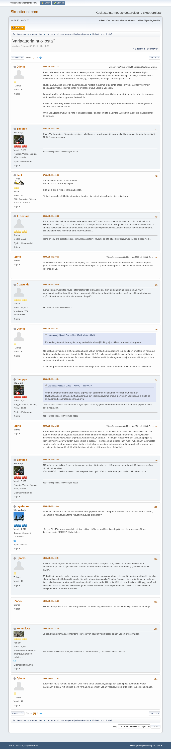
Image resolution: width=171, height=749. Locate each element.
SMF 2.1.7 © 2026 (16, 745)
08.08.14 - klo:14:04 (51, 379)
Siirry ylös (17, 713)
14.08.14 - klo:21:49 (51, 678)
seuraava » (152, 48)
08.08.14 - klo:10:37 (51, 329)
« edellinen (139, 48)
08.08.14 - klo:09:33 (51, 257)
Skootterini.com (24, 11)
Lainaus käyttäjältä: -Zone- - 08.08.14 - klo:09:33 (70, 386)
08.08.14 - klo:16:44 (51, 506)
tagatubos (23, 506)
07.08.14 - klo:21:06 (51, 175)
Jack (20, 175)
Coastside (23, 284)
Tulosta (154, 58)
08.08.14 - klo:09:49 (51, 284)
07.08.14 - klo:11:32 (51, 67)
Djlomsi (21, 66)
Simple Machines (31, 745)
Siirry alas (17, 58)
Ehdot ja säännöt (144, 745)
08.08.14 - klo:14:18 (51, 426)
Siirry (114, 726)
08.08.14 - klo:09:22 (51, 216)
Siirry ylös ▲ (157, 745)
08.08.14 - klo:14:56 (51, 460)
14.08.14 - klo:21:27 (51, 601)
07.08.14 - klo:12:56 (51, 129)
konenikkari (24, 628)
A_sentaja (23, 216)
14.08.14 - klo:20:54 (51, 558)
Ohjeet (133, 745)
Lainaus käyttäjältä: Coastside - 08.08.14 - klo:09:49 (71, 335)
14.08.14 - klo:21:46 (51, 628)
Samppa (22, 128)
